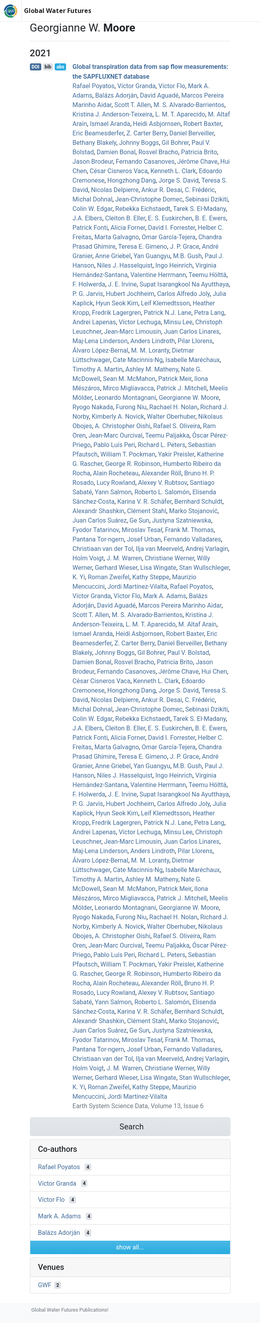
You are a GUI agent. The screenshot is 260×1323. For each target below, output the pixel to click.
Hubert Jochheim (130, 293)
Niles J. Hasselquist (125, 265)
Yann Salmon (113, 492)
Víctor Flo (172, 86)
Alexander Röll (161, 473)
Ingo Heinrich (173, 265)
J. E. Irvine (122, 284)
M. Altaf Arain (197, 624)
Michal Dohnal (92, 199)
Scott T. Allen (132, 105)
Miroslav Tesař (142, 530)
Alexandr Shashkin (98, 511)
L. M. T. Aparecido (180, 114)
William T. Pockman (127, 454)
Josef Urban (144, 539)
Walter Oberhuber (171, 416)
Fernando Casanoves (145, 161)
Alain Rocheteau (115, 473)
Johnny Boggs (139, 142)
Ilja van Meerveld (159, 548)
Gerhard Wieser (116, 567)
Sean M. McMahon (129, 378)
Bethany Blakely (94, 142)
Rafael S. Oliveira (176, 426)
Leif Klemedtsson (165, 303)
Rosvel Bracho (158, 152)
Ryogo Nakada (92, 407)
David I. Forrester (171, 227)
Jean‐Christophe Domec (149, 199)
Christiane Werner (169, 558)
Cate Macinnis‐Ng (137, 360)
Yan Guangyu (152, 256)
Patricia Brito (199, 152)
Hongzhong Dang (131, 180)
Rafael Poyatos (93, 86)
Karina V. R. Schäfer (144, 501)
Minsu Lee (178, 322)
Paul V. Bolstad (188, 652)
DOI (35, 67)
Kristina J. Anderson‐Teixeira (112, 114)
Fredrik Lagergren (116, 312)
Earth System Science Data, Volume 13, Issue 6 (137, 1106)
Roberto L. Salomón (162, 492)
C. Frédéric (200, 190)
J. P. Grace (184, 246)
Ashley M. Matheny (151, 369)
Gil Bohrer (175, 142)
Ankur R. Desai (161, 190)
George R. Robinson (132, 463)
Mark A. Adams (164, 596)
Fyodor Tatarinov (95, 530)
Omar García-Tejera (168, 237)
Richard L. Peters (161, 445)
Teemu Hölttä (208, 275)
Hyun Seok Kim (117, 303)
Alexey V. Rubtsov (162, 482)
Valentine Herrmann (158, 275)
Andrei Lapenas (94, 322)
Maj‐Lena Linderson (99, 341)
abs (60, 67)
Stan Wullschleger (204, 567)
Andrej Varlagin (207, 548)
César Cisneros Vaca (119, 171)
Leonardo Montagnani (125, 397)
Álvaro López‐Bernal (100, 350)
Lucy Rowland (116, 482)
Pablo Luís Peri (114, 445)
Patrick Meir (175, 378)
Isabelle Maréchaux (193, 360)
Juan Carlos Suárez (99, 520)
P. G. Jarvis (87, 293)
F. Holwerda (88, 284)
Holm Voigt (88, 558)
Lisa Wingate (158, 567)
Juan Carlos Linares (191, 331)
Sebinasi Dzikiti (206, 199)
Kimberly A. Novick (118, 416)
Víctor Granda (136, 86)
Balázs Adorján (116, 95)
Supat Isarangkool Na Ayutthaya (184, 284)
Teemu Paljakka (167, 435)
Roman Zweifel (108, 577)
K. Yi (78, 577)
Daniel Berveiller (192, 133)
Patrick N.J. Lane (167, 312)
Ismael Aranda (110, 123)
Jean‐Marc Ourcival (115, 435)
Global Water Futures (57, 10)
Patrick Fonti (89, 227)
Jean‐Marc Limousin (132, 331)
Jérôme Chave (197, 161)
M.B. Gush (187, 256)
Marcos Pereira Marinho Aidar (179, 605)
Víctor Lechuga (140, 322)
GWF (45, 1285)
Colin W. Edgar (92, 208)
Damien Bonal (116, 152)
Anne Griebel (113, 256)
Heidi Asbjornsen (157, 123)
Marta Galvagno (116, 237)
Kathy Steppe (150, 577)
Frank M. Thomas (189, 530)
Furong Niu (131, 407)
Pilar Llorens (195, 341)
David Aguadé (159, 95)
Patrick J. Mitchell (182, 388)
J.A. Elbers (87, 218)
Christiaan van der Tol (102, 548)
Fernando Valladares (192, 539)
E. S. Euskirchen (170, 218)
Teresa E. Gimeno (142, 246)
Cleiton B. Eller (125, 218)
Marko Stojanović (193, 511)
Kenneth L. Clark (173, 171)
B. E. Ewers (210, 218)
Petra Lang (209, 312)
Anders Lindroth (152, 341)
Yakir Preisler (176, 454)
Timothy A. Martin (97, 369)
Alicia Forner (128, 227)
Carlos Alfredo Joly (183, 293)
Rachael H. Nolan (173, 407)
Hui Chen (214, 671)
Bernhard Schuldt (198, 501)
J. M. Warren (124, 558)
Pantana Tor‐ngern (98, 539)
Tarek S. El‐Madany (199, 208)
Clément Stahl (146, 511)
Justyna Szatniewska (181, 520)
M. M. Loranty (150, 350)
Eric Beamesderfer (98, 133)
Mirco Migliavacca (128, 388)
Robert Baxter (202, 123)
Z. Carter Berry (146, 133)
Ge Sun (139, 520)
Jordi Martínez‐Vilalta (137, 586)
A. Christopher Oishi (122, 426)
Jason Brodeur (92, 161)
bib (47, 67)
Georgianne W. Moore (189, 397)
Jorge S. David (179, 180)
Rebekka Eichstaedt (142, 208)
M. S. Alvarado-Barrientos (189, 105)
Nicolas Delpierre (114, 190)
